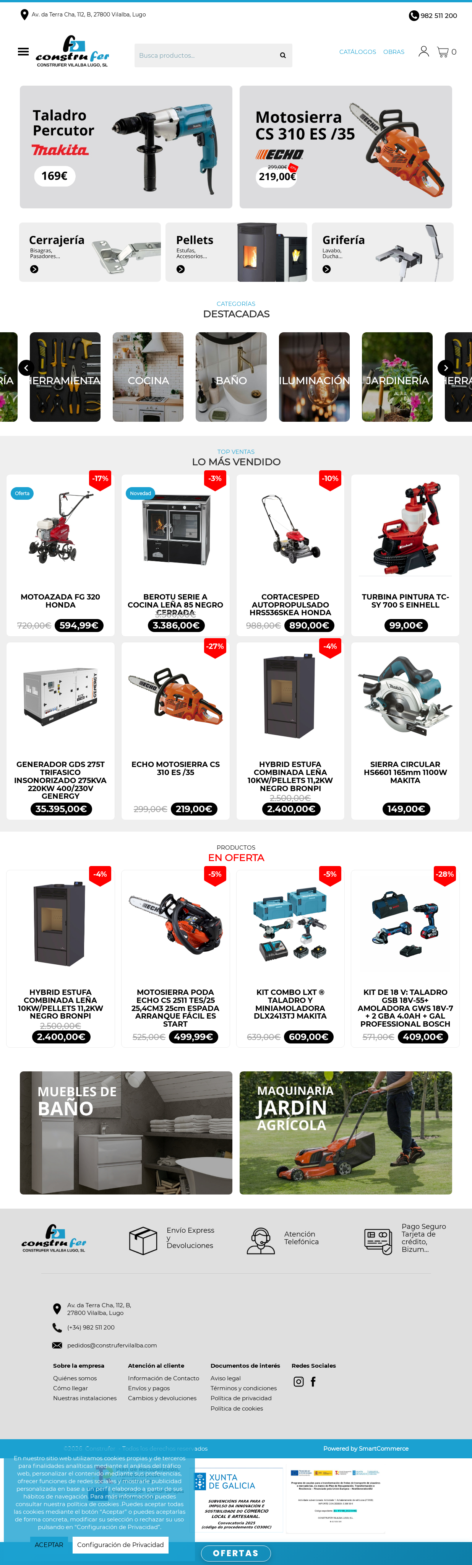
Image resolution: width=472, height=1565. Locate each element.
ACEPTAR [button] (49, 1545)
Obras (393, 51)
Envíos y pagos (149, 1388)
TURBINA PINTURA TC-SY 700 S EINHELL (405, 601)
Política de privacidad (241, 1398)
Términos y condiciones (244, 1388)
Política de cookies (237, 1408)
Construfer (84, 52)
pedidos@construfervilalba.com (112, 1345)
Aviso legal (226, 1378)
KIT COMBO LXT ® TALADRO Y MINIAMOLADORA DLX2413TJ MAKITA (290, 1004)
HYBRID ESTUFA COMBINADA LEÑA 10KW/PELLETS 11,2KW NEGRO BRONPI (290, 776)
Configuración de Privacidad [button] (120, 1545)
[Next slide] (446, 368)
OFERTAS (236, 1553)
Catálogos (357, 51)
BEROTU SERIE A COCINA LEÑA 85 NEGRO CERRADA (175, 605)
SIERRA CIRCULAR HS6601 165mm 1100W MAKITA (405, 772)
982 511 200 (439, 16)
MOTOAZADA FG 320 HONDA (60, 601)
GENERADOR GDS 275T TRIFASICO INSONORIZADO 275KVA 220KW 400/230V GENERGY (60, 780)
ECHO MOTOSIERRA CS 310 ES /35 (175, 769)
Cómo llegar (70, 1388)
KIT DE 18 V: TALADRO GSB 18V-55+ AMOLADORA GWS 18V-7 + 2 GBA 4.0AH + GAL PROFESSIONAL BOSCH (405, 1008)
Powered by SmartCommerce (366, 1448)
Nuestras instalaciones (85, 1398)
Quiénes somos (75, 1378)
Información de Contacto (163, 1378)
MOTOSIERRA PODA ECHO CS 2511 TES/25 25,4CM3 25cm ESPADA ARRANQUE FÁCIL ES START (175, 1008)
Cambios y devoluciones (162, 1398)
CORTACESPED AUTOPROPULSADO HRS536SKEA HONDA (290, 605)
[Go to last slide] (26, 368)
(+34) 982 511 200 (91, 1327)
